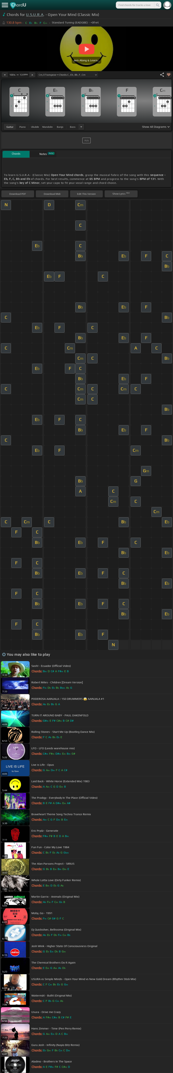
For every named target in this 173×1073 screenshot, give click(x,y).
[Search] (157, 5)
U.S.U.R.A (34, 14)
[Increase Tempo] (32, 74)
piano (22, 126)
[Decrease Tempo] (5, 74)
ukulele (35, 126)
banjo (60, 126)
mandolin (47, 126)
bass (72, 126)
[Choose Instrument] (81, 127)
